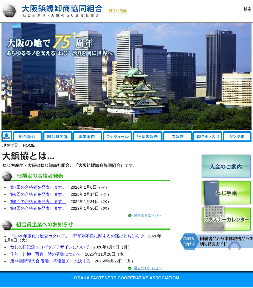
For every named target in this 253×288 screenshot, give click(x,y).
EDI (208, 137)
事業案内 (88, 137)
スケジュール (117, 137)
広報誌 (179, 137)
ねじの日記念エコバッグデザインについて (49, 247)
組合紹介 (28, 137)
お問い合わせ (238, 137)
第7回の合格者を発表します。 (38, 187)
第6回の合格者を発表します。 (38, 194)
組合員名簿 (58, 137)
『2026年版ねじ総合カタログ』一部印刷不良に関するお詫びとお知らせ (77, 236)
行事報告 (148, 137)
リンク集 (6, 137)
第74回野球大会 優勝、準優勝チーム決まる (50, 261)
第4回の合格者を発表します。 (38, 208)
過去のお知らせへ (148, 215)
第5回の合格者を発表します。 (38, 201)
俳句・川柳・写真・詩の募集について (45, 254)
